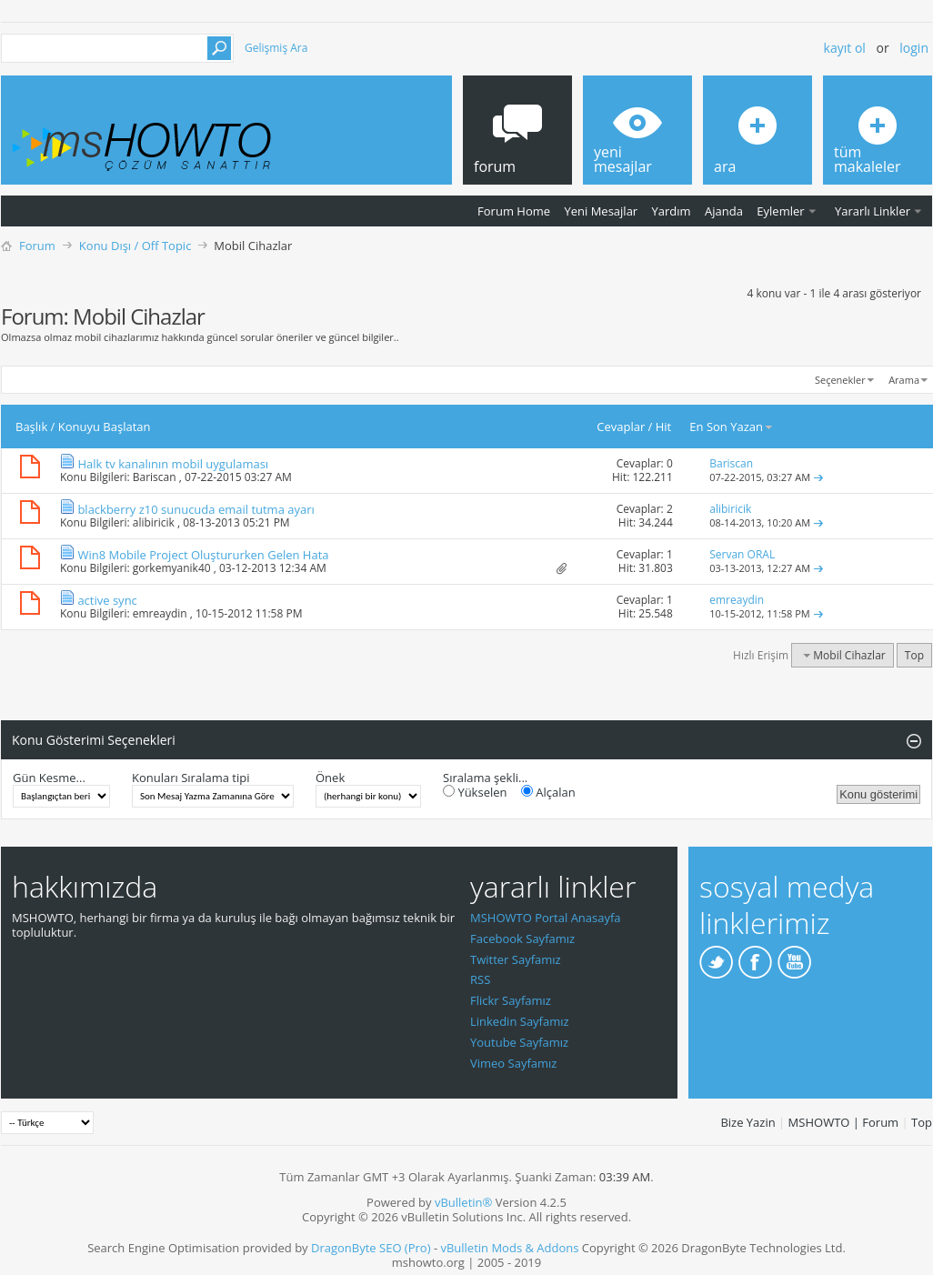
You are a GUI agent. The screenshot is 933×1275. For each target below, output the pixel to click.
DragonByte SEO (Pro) (371, 1248)
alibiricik (154, 522)
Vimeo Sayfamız (513, 1063)
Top (914, 655)
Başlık (31, 426)
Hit (664, 426)
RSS (480, 979)
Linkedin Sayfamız (519, 1021)
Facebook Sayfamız (522, 938)
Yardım (671, 211)
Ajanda (724, 211)
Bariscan (154, 477)
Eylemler (780, 211)
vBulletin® (463, 1202)
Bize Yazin (747, 1122)
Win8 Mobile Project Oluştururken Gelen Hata (202, 555)
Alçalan (548, 792)
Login (913, 47)
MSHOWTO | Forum (843, 1122)
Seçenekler (840, 380)
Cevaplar (621, 426)
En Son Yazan (731, 426)
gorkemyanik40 (172, 568)
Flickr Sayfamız (510, 1000)
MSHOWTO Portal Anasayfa (545, 917)
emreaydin (160, 613)
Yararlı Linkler (872, 211)
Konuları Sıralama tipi (190, 777)
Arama (903, 380)
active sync (106, 600)
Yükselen (475, 792)
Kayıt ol (845, 47)
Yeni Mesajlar (600, 211)
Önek (330, 777)
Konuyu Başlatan (104, 426)
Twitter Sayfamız (515, 959)
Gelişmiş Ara (276, 47)
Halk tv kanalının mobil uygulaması (172, 464)
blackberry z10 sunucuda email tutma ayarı (195, 509)
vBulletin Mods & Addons (509, 1248)
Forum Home (513, 211)
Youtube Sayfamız (519, 1042)
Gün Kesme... (49, 777)
